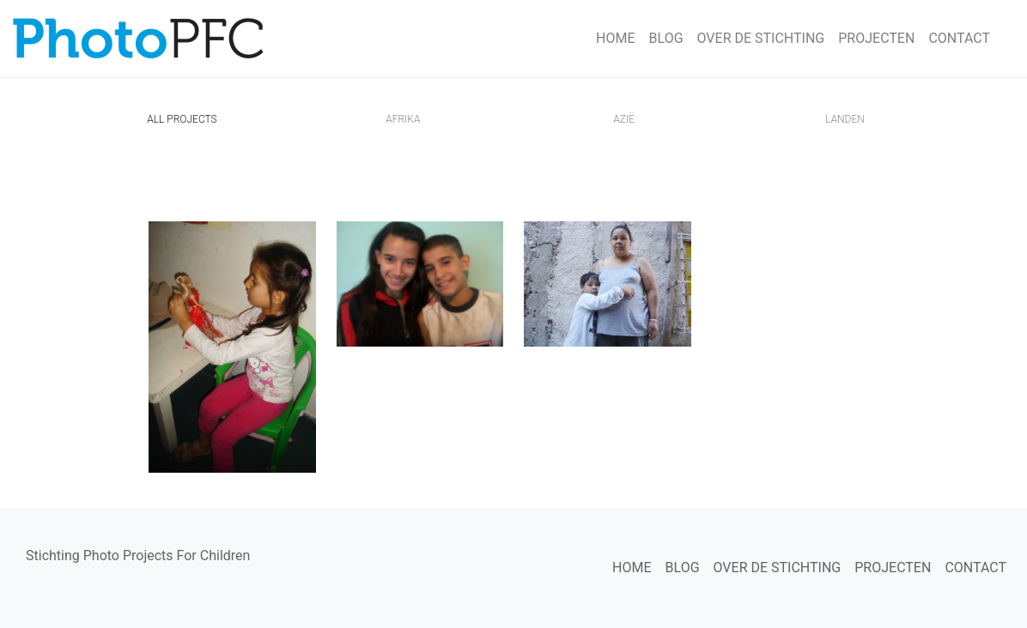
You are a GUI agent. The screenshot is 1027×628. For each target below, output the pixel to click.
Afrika (403, 119)
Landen (845, 119)
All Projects (185, 118)
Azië (624, 119)
